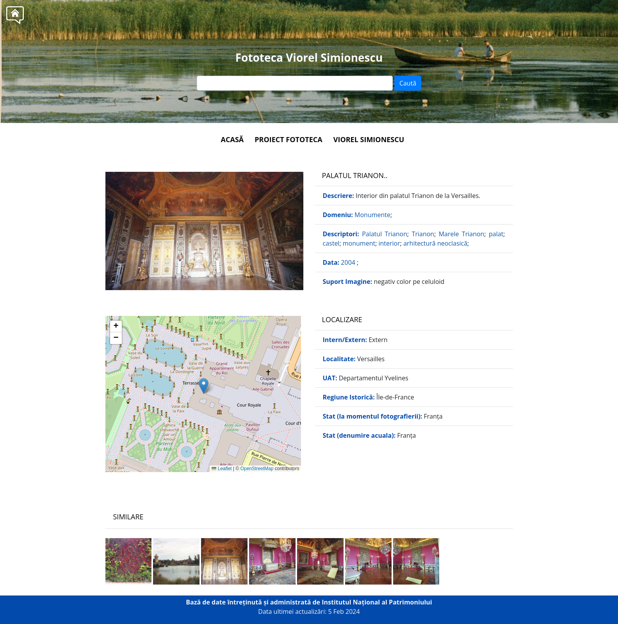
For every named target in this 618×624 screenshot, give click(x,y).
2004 (349, 262)
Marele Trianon (461, 234)
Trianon (423, 234)
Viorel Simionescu (368, 139)
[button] (203, 386)
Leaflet (222, 468)
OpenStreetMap (257, 468)
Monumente (372, 214)
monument (359, 243)
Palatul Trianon (384, 234)
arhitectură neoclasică (435, 243)
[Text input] (295, 83)
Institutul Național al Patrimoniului (377, 602)
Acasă (232, 139)
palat (496, 234)
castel (331, 243)
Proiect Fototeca (288, 139)
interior (389, 243)
